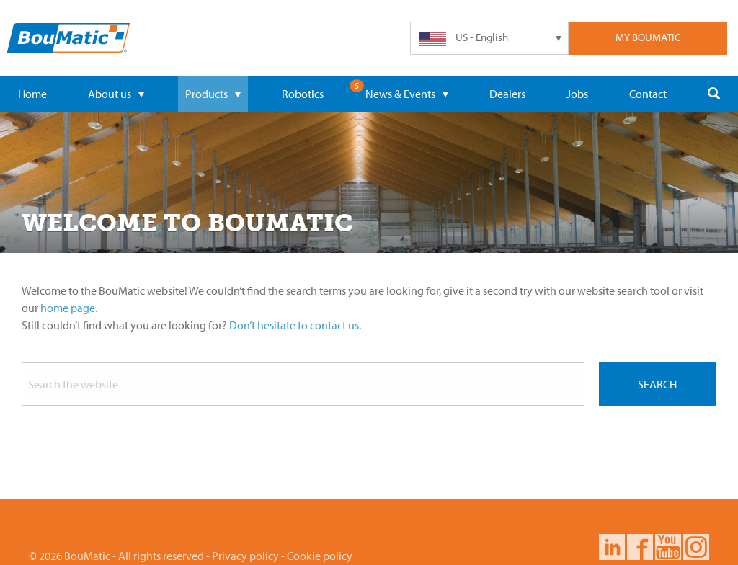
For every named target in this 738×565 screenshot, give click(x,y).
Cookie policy (319, 555)
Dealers (507, 93)
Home (32, 93)
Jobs (577, 93)
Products (213, 93)
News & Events (406, 93)
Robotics (303, 93)
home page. (68, 308)
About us (116, 93)
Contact (648, 93)
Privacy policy (245, 555)
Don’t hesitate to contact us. (295, 325)
